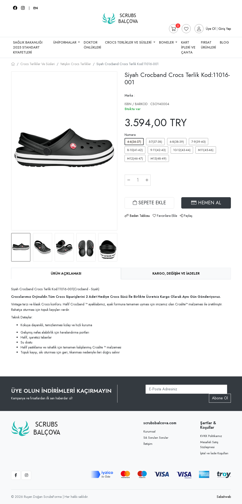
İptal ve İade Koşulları (214, 453)
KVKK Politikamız (211, 436)
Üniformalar (65, 42)
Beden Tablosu (140, 215)
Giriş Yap (224, 28)
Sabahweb (224, 496)
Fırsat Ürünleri (208, 45)
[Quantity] (137, 180)
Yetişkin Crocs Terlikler (75, 64)
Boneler (167, 42)
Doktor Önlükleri (92, 45)
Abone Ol (220, 398)
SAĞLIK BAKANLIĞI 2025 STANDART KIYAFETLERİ (28, 47)
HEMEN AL (206, 202)
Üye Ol (211, 28)
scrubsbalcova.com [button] (158, 423)
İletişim (147, 444)
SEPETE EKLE (149, 202)
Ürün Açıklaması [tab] (66, 273)
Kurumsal (149, 431)
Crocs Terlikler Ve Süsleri (128, 42)
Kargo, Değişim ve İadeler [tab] (176, 273)
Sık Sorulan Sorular (155, 437)
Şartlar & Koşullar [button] (208, 425)
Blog (224, 42)
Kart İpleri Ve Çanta (188, 47)
